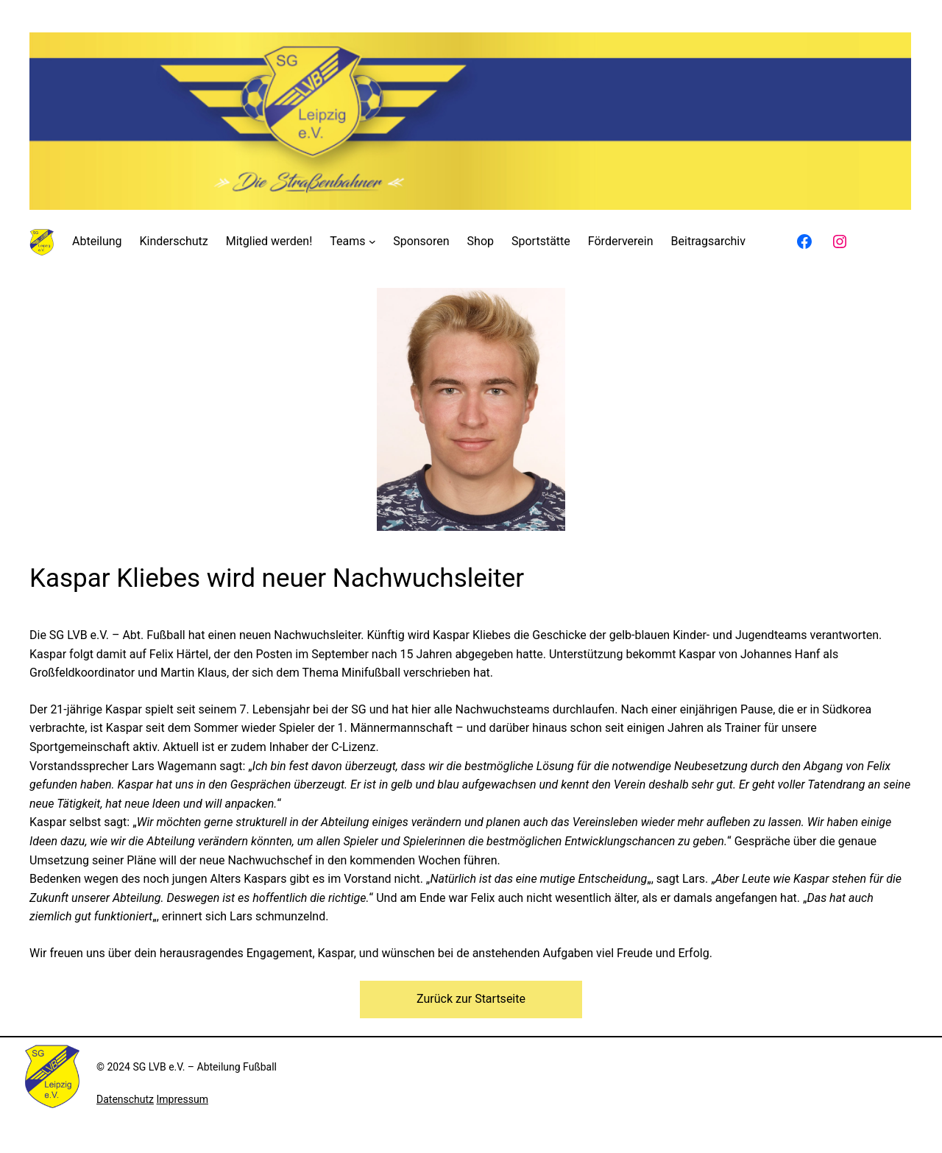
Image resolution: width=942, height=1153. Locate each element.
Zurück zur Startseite (471, 999)
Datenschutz (125, 1099)
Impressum (182, 1099)
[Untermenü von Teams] (372, 241)
